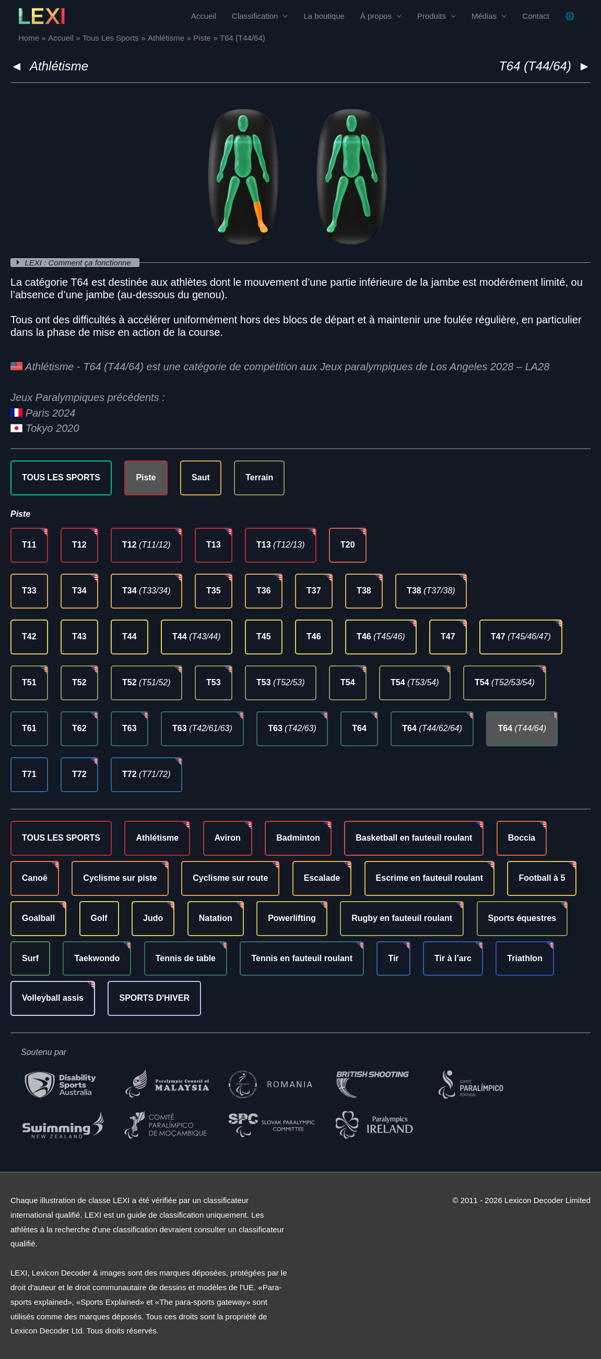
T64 (359, 728)
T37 (314, 590)
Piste (146, 477)
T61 (29, 728)
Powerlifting (292, 918)
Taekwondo (97, 958)
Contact (535, 15)
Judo (153, 918)
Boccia (521, 837)
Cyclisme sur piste (120, 877)
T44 (129, 636)
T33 (29, 590)
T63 (129, 728)
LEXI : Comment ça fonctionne (79, 262)
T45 (263, 636)
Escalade (322, 877)
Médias (484, 15)
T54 (347, 682)
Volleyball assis (53, 997)
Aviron (228, 837)
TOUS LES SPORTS (61, 477)
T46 (314, 636)
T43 (79, 636)
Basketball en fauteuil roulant (414, 837)
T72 (79, 774)
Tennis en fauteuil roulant (301, 958)
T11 (29, 544)
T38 (364, 590)
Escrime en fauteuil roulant (429, 877)
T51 (29, 682)
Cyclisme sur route (230, 877)
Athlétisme (59, 66)
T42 (29, 636)
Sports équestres (522, 918)
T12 (79, 544)
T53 (213, 682)
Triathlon (525, 958)
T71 (29, 774)
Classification (255, 15)
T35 (213, 590)
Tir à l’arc (453, 958)
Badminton (298, 837)
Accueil (203, 15)
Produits (431, 15)
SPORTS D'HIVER (154, 997)
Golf (99, 918)
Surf (30, 958)
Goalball (38, 918)
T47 (448, 636)
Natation (215, 918)
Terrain (259, 477)
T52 (79, 682)
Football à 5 (541, 877)
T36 (263, 590)
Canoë (35, 877)
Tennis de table (186, 958)
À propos (376, 15)
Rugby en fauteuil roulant (401, 918)
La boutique (323, 15)
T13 (213, 544)
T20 (347, 544)
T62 (79, 728)
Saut (201, 477)
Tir (393, 958)
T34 (79, 590)
